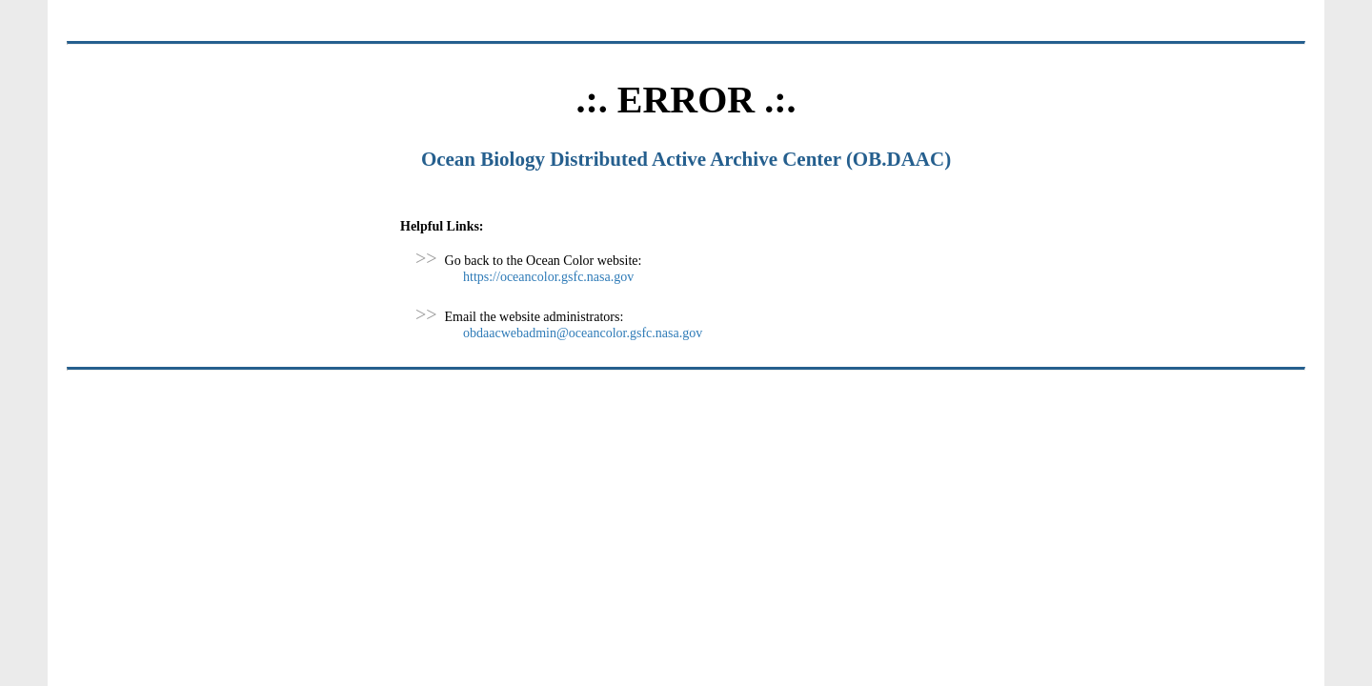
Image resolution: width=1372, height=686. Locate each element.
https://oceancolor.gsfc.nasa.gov (548, 277)
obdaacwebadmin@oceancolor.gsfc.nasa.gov (582, 333)
